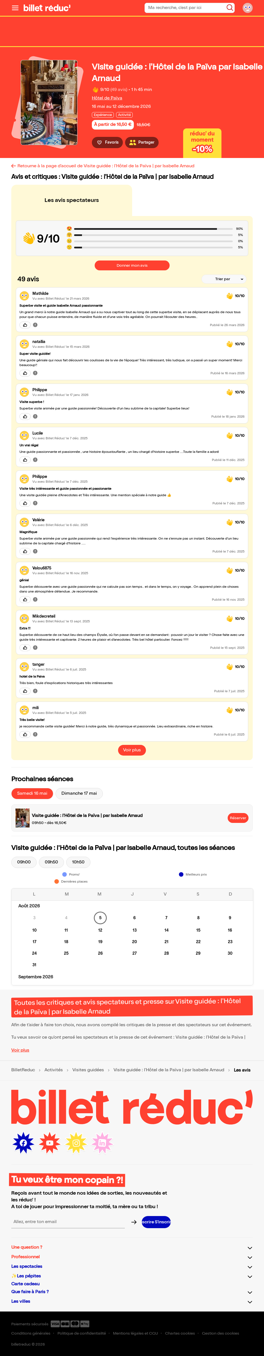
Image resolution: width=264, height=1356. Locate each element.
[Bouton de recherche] (230, 7)
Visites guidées (88, 1070)
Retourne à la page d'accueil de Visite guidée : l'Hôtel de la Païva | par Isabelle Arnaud (105, 166)
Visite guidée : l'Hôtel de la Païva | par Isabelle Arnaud (169, 1070)
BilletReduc (23, 1070)
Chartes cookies (180, 1333)
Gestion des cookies (220, 1333)
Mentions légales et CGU (135, 1333)
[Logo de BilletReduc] (47, 8)
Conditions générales (30, 1333)
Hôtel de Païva (107, 98)
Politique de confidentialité (81, 1333)
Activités (54, 1070)
